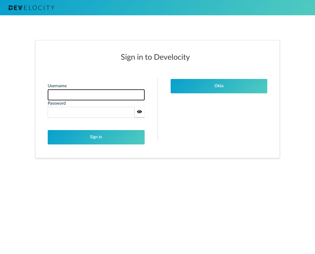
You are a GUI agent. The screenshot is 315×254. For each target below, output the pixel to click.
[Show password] (140, 112)
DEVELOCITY (31, 7)
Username (57, 86)
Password (57, 103)
